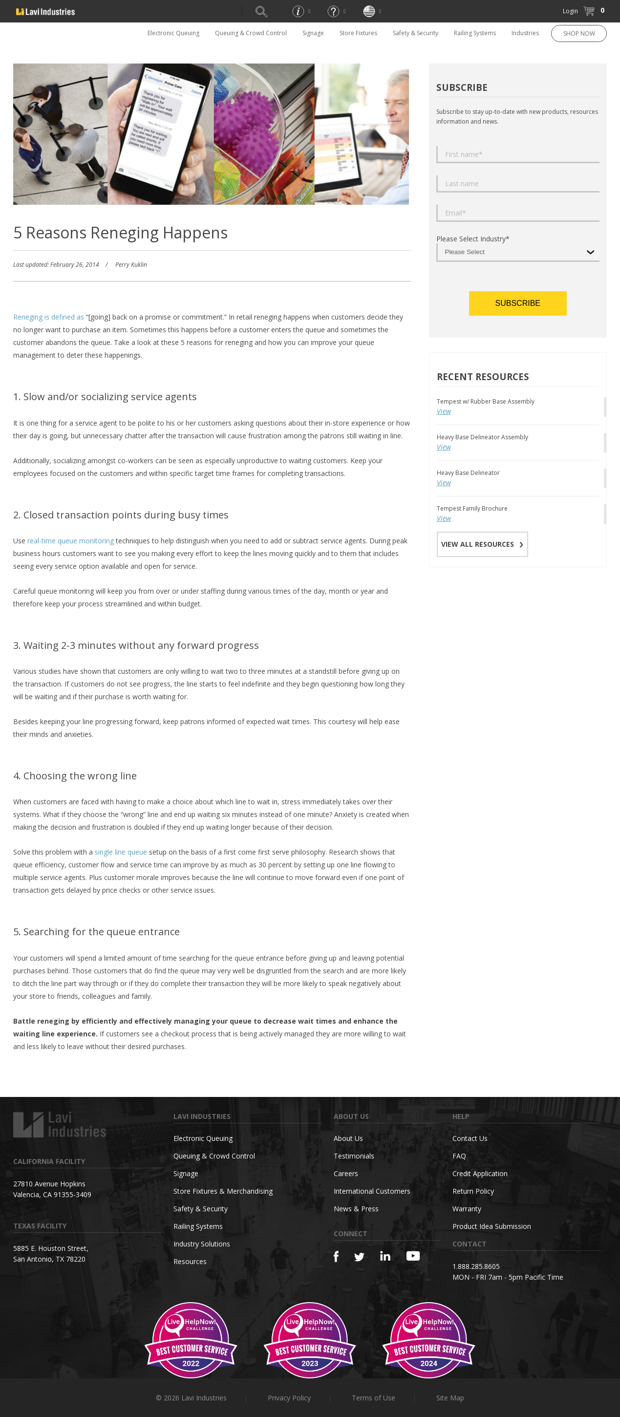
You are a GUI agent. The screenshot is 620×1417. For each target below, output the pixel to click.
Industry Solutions (201, 1243)
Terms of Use (373, 1397)
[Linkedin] (385, 1256)
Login (570, 11)
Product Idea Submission (491, 1226)
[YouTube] (413, 1256)
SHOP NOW (579, 33)
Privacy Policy (289, 1397)
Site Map (450, 1397)
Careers (346, 1173)
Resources (190, 1261)
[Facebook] (336, 1256)
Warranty (466, 1208)
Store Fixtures (358, 33)
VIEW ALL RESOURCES (482, 544)
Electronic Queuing (173, 33)
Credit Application (480, 1173)
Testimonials (354, 1155)
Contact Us (470, 1138)
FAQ (459, 1155)
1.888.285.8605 (476, 1266)
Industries (525, 33)
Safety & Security (415, 33)
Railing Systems (475, 33)
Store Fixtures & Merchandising (223, 1191)
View (444, 411)
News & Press (356, 1208)
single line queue (121, 852)
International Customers (372, 1191)
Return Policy (473, 1191)
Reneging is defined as (48, 317)
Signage (313, 33)
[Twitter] (359, 1257)
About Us (348, 1138)
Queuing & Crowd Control (251, 33)
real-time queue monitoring (70, 540)
